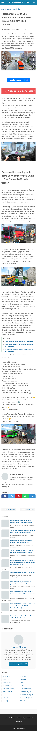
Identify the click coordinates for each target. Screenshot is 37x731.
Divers (23, 685)
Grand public (25, 692)
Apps (6, 679)
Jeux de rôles (26, 698)
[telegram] (32, 496)
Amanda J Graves (18, 647)
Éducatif (24, 701)
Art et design (7, 685)
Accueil (5, 718)
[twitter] (11, 496)
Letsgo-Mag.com (18, 2)
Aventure (7, 692)
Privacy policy (21, 718)
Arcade (7, 682)
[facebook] (4, 496)
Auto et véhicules (9, 688)
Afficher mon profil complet (18, 664)
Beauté (6, 701)
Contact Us (30, 718)
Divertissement (26, 688)
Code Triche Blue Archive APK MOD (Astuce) (19, 341)
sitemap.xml (18, 721)
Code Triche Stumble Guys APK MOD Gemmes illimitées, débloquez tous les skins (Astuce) (22, 594)
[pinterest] (18, 496)
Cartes (23, 679)
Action (6, 676)
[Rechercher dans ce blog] (34, 2)
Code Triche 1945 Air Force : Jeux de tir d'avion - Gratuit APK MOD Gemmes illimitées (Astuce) (22, 606)
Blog (23, 676)
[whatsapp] (25, 496)
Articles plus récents (9, 509)
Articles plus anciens (28, 509)
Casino (23, 682)
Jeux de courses (27, 695)
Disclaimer (12, 718)
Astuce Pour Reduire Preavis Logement (22, 572)
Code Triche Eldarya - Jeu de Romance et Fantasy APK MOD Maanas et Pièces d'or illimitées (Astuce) (22, 562)
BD (4, 695)
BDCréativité (7, 698)
